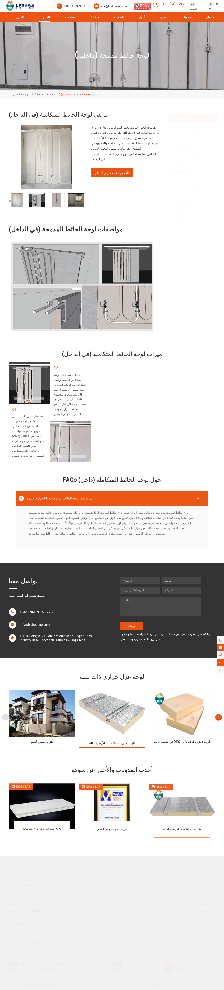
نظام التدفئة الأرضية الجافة (188, 160)
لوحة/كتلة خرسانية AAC (186, 152)
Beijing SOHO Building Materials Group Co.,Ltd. (55, 984)
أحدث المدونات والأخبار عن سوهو (112, 770)
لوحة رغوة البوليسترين (185, 143)
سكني (120, 903)
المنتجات (44, 17)
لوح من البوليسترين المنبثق (188, 124)
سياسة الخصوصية (127, 984)
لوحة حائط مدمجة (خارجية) (190, 184)
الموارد (164, 17)
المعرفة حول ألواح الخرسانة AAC (42, 832)
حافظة (94, 17)
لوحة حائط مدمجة (47, 94)
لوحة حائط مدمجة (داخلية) (76, 94)
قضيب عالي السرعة (129, 884)
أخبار (142, 17)
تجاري (120, 890)
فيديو (201, 897)
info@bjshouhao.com (114, 6)
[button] (10, 201)
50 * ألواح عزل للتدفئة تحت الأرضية (112, 746)
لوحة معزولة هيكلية (184, 168)
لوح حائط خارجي (182, 201)
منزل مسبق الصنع (183, 209)
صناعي (121, 897)
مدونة (187, 17)
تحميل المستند (206, 903)
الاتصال (210, 17)
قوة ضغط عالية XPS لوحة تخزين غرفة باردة (191, 133)
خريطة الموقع (154, 984)
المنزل (19, 17)
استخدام (70, 17)
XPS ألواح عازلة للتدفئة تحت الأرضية (189, 219)
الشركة (119, 17)
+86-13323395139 (75, 6)
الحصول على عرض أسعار (112, 173)
